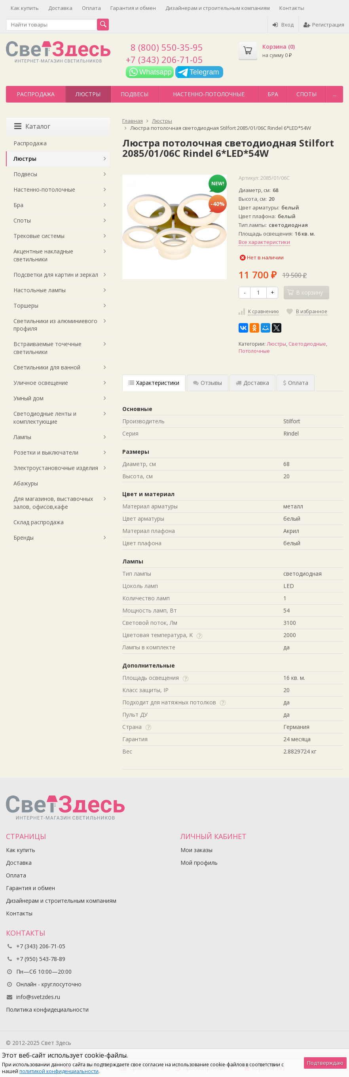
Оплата (91, 7)
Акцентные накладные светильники (43, 255)
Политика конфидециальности (47, 1009)
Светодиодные (307, 344)
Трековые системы (38, 236)
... (334, 94)
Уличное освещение (40, 382)
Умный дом (28, 398)
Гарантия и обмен (133, 7)
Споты (306, 94)
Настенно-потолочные (209, 94)
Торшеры (25, 305)
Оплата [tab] (295, 382)
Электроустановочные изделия (55, 468)
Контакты (291, 7)
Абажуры (25, 483)
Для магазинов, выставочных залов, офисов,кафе (53, 502)
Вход (283, 24)
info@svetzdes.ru (38, 997)
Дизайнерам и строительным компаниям (217, 7)
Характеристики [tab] (154, 382)
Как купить (25, 7)
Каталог (32, 126)
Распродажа (36, 94)
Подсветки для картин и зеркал (55, 274)
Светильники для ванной (46, 367)
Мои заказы (196, 850)
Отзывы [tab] (207, 382)
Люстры (88, 94)
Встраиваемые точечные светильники (47, 348)
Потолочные (254, 351)
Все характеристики (264, 241)
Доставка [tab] (252, 382)
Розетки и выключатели (45, 452)
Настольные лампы (39, 290)
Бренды (23, 537)
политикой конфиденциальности (59, 1071)
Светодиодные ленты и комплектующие (44, 417)
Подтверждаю (325, 1062)
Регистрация (323, 24)
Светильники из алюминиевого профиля (55, 325)
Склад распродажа (38, 522)
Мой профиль (199, 862)
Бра (272, 94)
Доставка (60, 7)
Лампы (22, 437)
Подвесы (134, 94)
